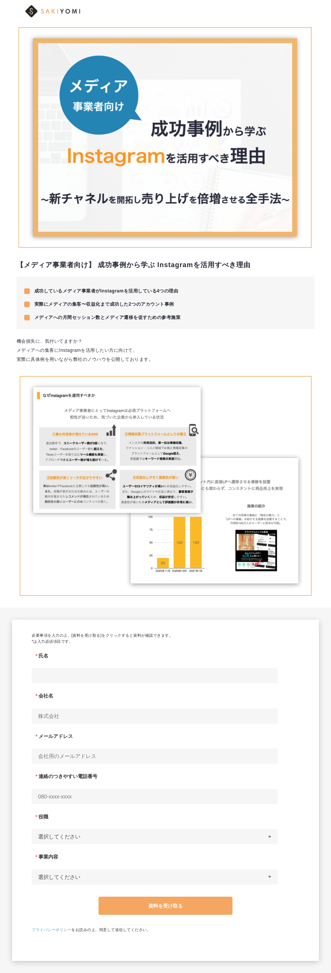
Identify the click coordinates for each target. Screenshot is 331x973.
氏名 (43, 656)
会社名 (45, 696)
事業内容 (48, 857)
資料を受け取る (165, 906)
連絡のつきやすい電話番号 (67, 776)
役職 (43, 817)
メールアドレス (55, 736)
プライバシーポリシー (51, 930)
